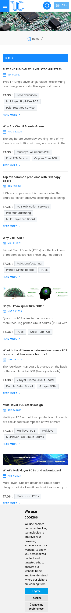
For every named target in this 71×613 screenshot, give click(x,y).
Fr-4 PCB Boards (17, 158)
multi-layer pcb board (20, 219)
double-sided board (19, 386)
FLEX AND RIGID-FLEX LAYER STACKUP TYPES (32, 69)
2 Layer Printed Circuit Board (35, 380)
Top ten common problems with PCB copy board (32, 179)
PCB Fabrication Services (33, 206)
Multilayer (48, 431)
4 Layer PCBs (47, 386)
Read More (11, 115)
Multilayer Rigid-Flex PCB (22, 101)
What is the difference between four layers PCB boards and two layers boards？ (35, 352)
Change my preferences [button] (36, 606)
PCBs (44, 270)
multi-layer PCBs (28, 496)
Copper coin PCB (45, 158)
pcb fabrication (27, 95)
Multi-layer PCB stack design (23, 405)
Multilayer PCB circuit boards (25, 437)
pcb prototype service (20, 108)
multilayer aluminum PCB (33, 152)
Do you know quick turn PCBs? (23, 306)
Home (33, 39)
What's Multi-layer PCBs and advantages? (32, 471)
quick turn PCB (40, 332)
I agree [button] (36, 591)
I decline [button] (36, 597)
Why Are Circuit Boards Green (23, 126)
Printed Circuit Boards (20, 270)
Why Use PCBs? (13, 238)
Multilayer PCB (26, 431)
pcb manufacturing (18, 213)
